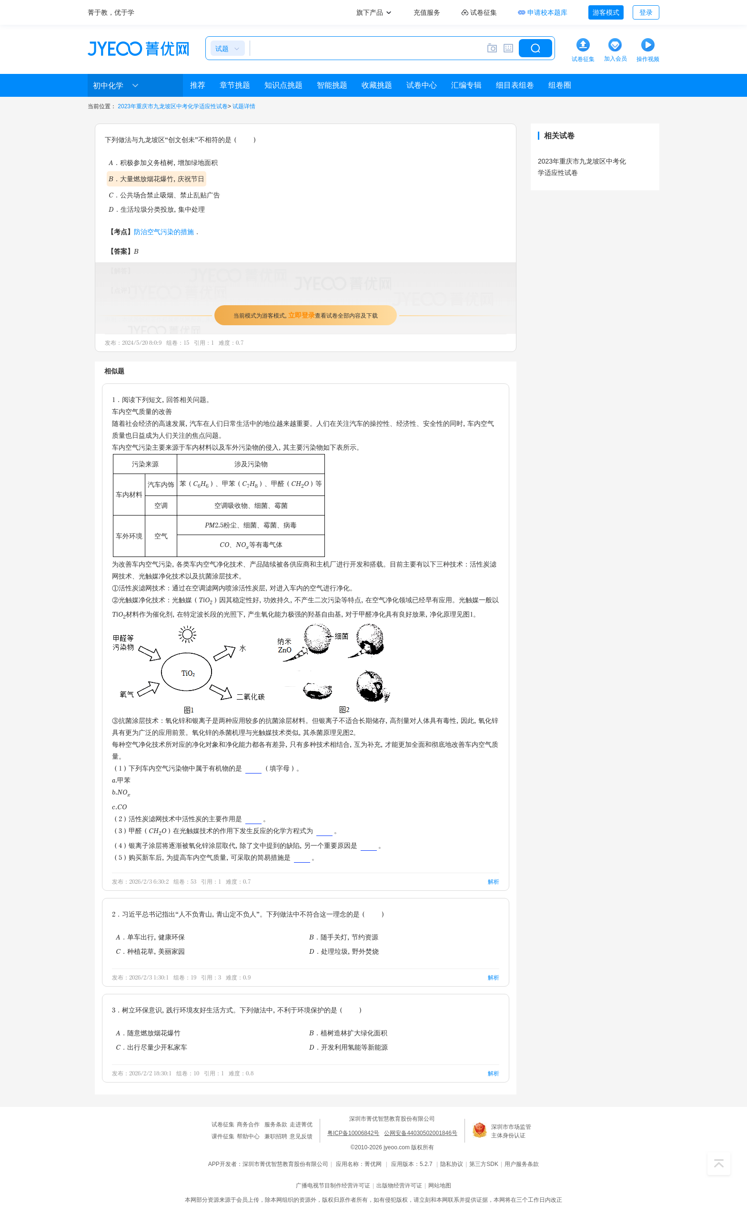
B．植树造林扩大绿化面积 (348, 1033)
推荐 (197, 85)
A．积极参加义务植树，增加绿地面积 (163, 162)
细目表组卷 (515, 85)
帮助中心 (248, 1136)
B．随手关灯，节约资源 (343, 937)
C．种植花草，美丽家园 (150, 951)
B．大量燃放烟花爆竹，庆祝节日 (156, 179)
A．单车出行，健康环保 (150, 937)
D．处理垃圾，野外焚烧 (344, 951)
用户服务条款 (522, 1164)
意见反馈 (301, 1136)
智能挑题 (332, 85)
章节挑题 (235, 85)
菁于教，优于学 (111, 12)
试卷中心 (421, 85)
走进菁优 (301, 1124)
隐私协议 (451, 1164)
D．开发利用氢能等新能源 (348, 1047)
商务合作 (248, 1124)
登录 (646, 12)
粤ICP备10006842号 (353, 1133)
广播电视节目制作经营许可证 (333, 1185)
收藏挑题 (377, 85)
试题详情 (243, 106)
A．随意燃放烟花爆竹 (148, 1033)
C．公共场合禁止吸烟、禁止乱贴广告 (164, 195)
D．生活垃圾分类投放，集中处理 (157, 209)
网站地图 (439, 1185)
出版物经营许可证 (399, 1185)
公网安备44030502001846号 (420, 1133)
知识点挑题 (283, 85)
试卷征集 (223, 1124)
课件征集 (223, 1136)
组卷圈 (559, 85)
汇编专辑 (466, 85)
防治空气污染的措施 (164, 231)
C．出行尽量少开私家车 (151, 1047)
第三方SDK (483, 1164)
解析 (493, 881)
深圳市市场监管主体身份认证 (511, 1131)
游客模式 (606, 12)
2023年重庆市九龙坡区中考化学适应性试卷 (173, 106)
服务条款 (275, 1124)
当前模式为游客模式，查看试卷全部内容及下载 (305, 315)
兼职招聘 (275, 1136)
